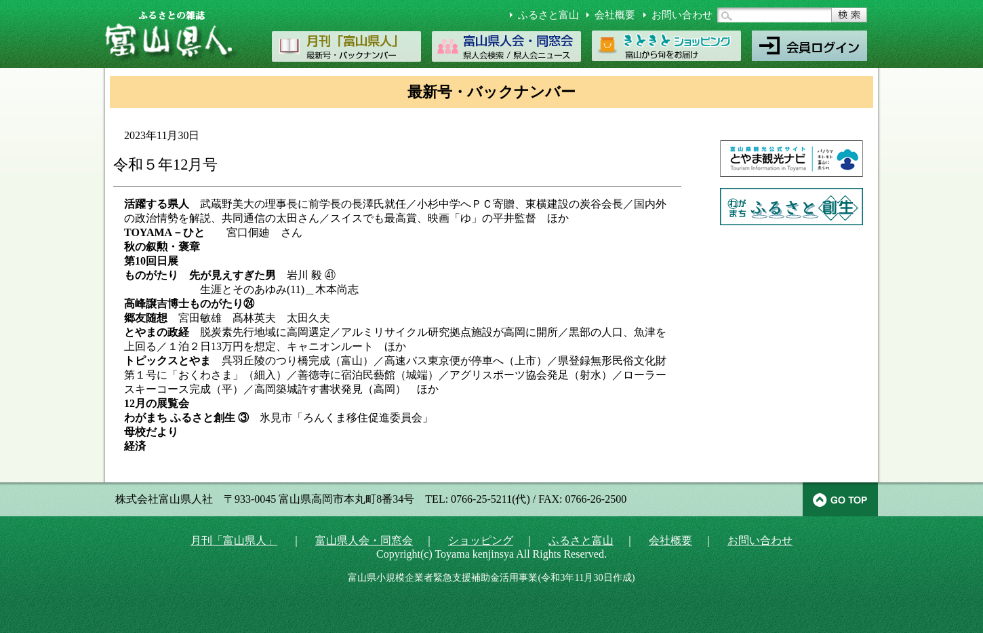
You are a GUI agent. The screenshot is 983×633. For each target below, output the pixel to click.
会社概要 (615, 14)
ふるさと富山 (548, 14)
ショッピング (480, 540)
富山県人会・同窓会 (364, 540)
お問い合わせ (682, 14)
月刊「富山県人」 (233, 540)
